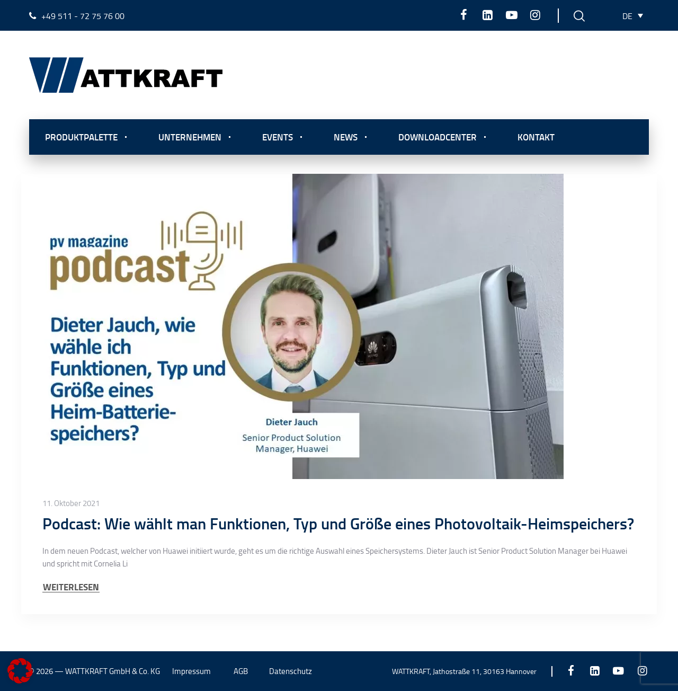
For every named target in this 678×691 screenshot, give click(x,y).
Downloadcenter (437, 136)
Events (277, 136)
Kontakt (536, 136)
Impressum (191, 671)
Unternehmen (189, 136)
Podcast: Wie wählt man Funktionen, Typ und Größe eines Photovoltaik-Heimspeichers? (338, 523)
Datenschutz (290, 671)
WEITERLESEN (71, 586)
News (346, 136)
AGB (241, 671)
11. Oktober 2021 (71, 503)
